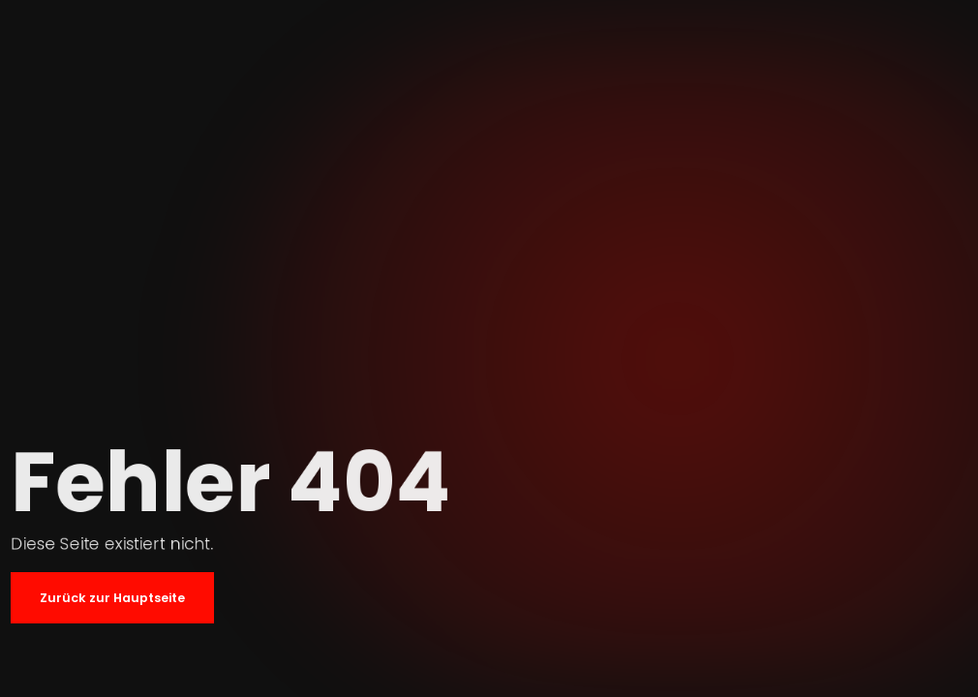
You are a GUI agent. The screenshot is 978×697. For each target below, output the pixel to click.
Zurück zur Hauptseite (112, 598)
